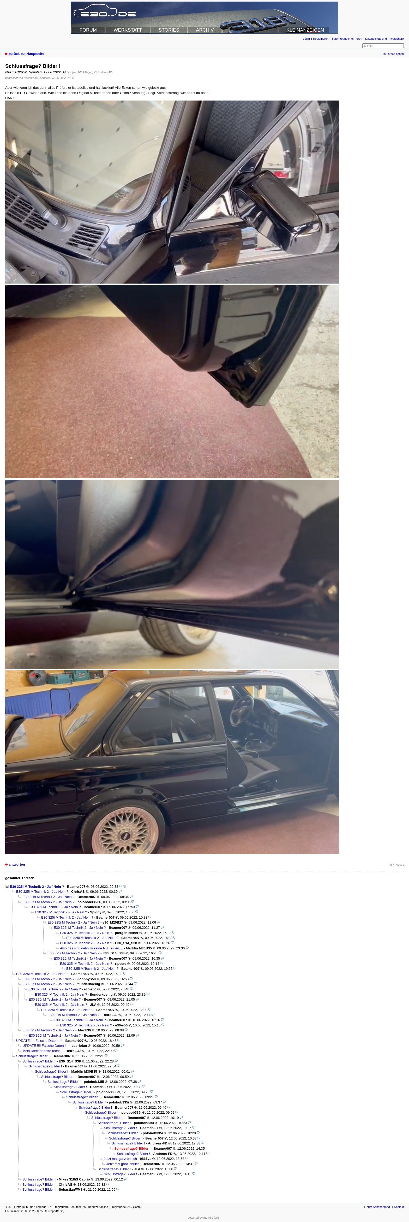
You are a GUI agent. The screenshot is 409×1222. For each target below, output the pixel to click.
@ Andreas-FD (103, 72)
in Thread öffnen (393, 53)
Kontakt (399, 1206)
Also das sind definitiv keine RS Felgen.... (91, 948)
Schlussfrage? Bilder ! (33, 1056)
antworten (17, 864)
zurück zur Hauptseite (26, 54)
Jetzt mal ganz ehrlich (120, 1159)
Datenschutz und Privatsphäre (384, 38)
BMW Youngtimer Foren (347, 38)
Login (306, 38)
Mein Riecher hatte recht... (42, 1051)
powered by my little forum (204, 1217)
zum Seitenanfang (378, 1206)
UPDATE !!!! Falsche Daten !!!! (39, 1041)
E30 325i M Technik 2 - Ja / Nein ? (37, 887)
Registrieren (320, 38)
